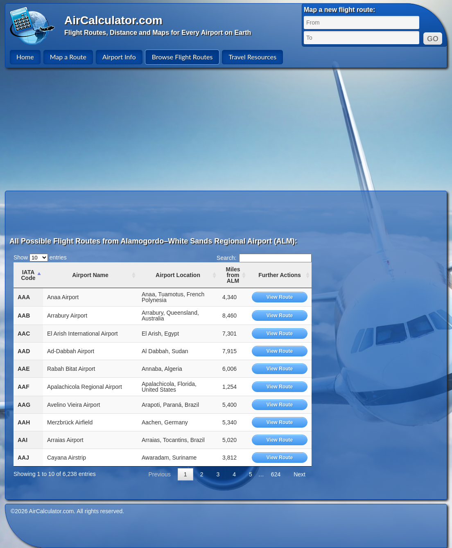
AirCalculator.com (113, 20)
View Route (280, 297)
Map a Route (68, 57)
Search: (264, 258)
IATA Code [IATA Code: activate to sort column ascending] (28, 275)
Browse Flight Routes (182, 57)
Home (25, 57)
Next (299, 474)
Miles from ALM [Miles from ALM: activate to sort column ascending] (233, 275)
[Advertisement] (226, 129)
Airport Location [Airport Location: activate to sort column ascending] (178, 275)
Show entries (40, 257)
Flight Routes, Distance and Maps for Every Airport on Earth (157, 32)
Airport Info (119, 57)
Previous (159, 474)
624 (275, 474)
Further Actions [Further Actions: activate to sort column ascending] (279, 275)
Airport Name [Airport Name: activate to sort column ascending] (90, 275)
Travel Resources (252, 57)
